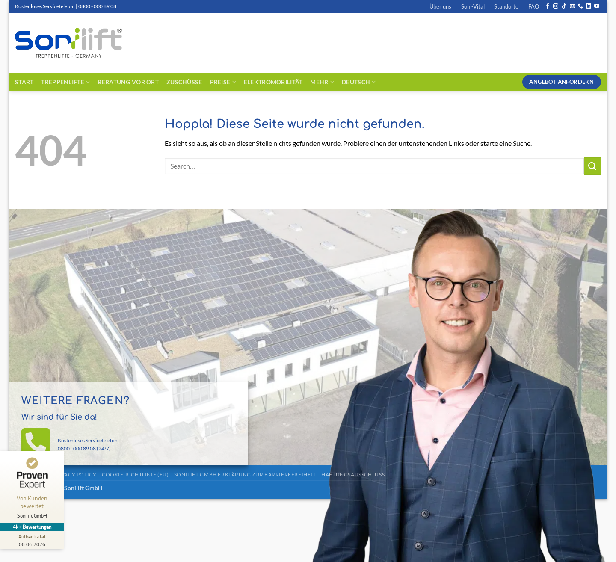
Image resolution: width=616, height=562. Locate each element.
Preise (223, 82)
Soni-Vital (473, 6)
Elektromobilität (273, 82)
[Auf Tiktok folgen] (564, 6)
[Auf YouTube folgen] (596, 6)
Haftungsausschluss (353, 474)
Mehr (322, 82)
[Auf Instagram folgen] (555, 6)
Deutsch (359, 82)
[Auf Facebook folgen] (547, 6)
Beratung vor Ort (128, 82)
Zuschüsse (184, 82)
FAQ (533, 6)
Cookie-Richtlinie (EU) (135, 474)
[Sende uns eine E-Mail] (572, 6)
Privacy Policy (74, 474)
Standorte (506, 6)
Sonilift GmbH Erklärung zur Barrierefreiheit (245, 474)
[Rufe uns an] (580, 6)
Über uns (440, 6)
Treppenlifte (65, 82)
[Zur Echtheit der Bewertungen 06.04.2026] (32, 540)
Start (24, 82)
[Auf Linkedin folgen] (588, 6)
